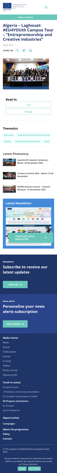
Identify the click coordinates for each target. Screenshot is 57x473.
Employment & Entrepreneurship (34, 135)
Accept (22, 469)
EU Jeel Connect (10, 387)
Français (28, 111)
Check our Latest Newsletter (25, 237)
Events (6, 347)
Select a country (26, 17)
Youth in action (12, 382)
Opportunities (11, 417)
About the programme (16, 429)
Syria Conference (11, 410)
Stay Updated (13, 323)
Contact (7, 438)
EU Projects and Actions (15, 401)
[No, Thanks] (53, 463)
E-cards (7, 361)
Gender (7, 141)
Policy (6, 434)
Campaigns (9, 423)
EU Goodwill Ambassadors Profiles (20, 396)
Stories (7, 356)
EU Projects (8, 405)
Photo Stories (10, 370)
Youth (47, 141)
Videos (6, 365)
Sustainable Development (27, 141)
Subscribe (13, 284)
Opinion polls (10, 375)
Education (9, 135)
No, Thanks (34, 469)
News (6, 342)
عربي (28, 104)
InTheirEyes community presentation (21, 391)
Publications (9, 351)
